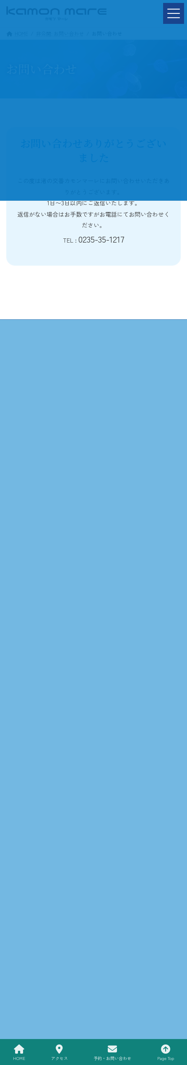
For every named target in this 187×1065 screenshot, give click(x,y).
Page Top (165, 1052)
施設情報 (50, 350)
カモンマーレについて (137, 329)
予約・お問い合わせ (50, 391)
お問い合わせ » (93, 529)
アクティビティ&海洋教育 (137, 350)
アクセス (59, 1052)
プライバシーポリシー (137, 391)
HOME (50, 329)
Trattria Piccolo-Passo (50, 370)
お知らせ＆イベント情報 (137, 370)
